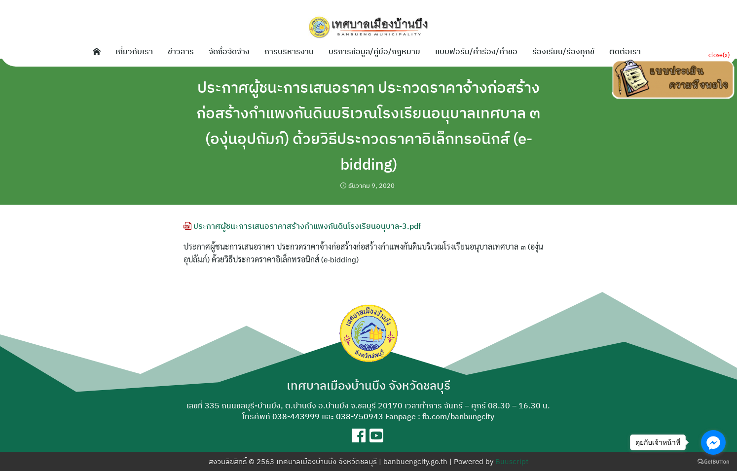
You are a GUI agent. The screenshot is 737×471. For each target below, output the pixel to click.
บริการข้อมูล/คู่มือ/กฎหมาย (374, 51)
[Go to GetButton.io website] (713, 461)
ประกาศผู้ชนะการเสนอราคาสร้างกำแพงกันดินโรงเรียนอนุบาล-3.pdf (302, 226)
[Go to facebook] (713, 442)
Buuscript (511, 461)
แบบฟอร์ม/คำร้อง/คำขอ (476, 51)
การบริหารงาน (289, 51)
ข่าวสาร (181, 51)
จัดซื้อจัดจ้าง (229, 51)
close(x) (719, 54)
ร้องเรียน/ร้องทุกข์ (563, 51)
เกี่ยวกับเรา (134, 51)
